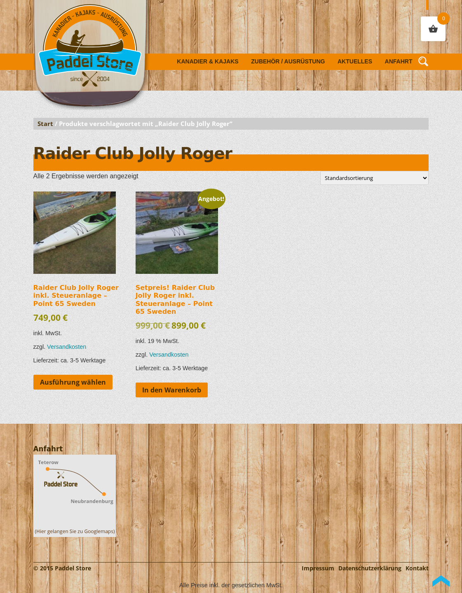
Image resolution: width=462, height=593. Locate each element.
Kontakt (417, 568)
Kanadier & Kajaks (207, 61)
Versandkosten (66, 346)
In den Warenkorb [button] (171, 390)
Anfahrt (399, 61)
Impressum (318, 568)
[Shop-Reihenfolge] (374, 178)
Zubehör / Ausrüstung (288, 61)
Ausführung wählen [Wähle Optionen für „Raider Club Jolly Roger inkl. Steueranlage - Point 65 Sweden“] (73, 382)
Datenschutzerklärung (369, 568)
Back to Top (441, 581)
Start (45, 123)
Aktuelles (355, 61)
